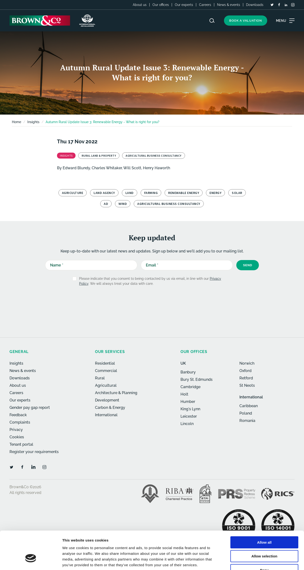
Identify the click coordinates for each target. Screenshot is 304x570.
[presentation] (142, 301)
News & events (228, 5)
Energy (215, 193)
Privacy (16, 429)
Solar (237, 193)
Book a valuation (245, 20)
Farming (151, 193)
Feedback (18, 415)
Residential (105, 363)
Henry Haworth (156, 168)
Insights (16, 363)
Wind (123, 204)
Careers (205, 5)
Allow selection (264, 526)
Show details (249, 561)
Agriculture (72, 193)
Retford (246, 378)
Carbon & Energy (110, 407)
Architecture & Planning (116, 393)
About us (140, 5)
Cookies (17, 437)
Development (107, 400)
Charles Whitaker (107, 168)
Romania (247, 420)
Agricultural (106, 385)
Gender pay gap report (30, 407)
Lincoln (187, 423)
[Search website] (212, 20)
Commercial (106, 370)
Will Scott (132, 168)
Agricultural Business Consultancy (168, 204)
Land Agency (104, 193)
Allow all (264, 512)
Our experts (184, 5)
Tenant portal (21, 444)
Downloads (254, 5)
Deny (264, 540)
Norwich (246, 363)
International (106, 415)
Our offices (160, 5)
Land (129, 193)
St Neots (247, 385)
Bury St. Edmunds (196, 379)
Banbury (188, 372)
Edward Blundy (76, 168)
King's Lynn (190, 409)
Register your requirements (34, 451)
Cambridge (190, 387)
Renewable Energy (183, 193)
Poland (245, 413)
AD (106, 204)
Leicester (188, 416)
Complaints (20, 422)
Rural (100, 378)
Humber (187, 401)
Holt (184, 394)
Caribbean (248, 406)
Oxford (245, 370)
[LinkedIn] (286, 5)
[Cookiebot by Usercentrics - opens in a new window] (31, 560)
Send (247, 265)
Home (16, 122)
